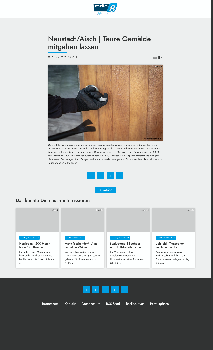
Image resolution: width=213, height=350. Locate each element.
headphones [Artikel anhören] (155, 57)
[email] (124, 289)
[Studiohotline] (115, 289)
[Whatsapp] (105, 289)
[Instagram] (95, 289)
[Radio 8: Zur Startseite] (105, 9)
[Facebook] (86, 289)
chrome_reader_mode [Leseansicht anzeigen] (160, 57)
